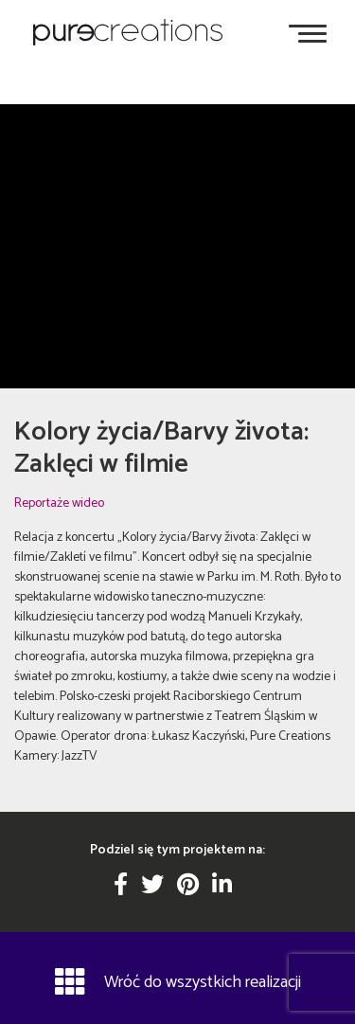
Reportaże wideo (59, 503)
